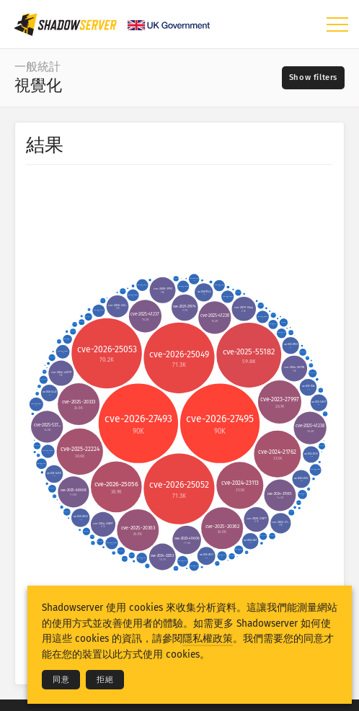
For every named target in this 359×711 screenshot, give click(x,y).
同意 (61, 679)
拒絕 (105, 679)
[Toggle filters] (313, 77)
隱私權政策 (207, 638)
